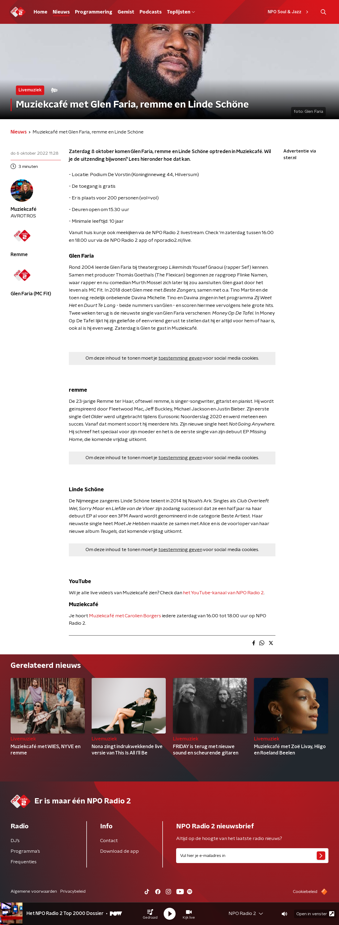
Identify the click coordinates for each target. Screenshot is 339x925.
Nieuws (61, 12)
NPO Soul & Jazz (289, 12)
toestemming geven (180, 358)
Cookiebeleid (305, 892)
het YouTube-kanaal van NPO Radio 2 (223, 593)
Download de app (119, 851)
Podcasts (151, 12)
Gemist (126, 12)
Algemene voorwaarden (34, 891)
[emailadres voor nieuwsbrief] (252, 855)
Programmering (93, 12)
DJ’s (15, 840)
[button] (150, 913)
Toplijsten (181, 12)
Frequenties (24, 862)
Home (40, 12)
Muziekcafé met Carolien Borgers (125, 616)
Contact (109, 840)
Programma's (25, 851)
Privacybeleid (73, 891)
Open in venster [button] (315, 913)
